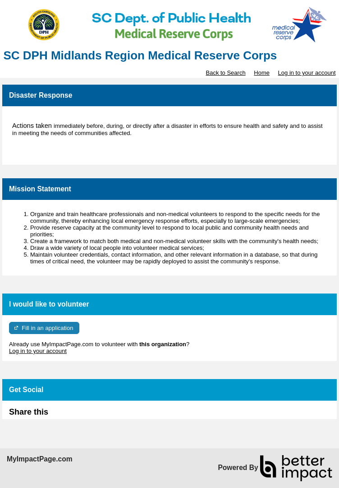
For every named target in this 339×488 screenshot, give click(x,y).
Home (262, 72)
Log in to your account (307, 72)
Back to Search (225, 72)
